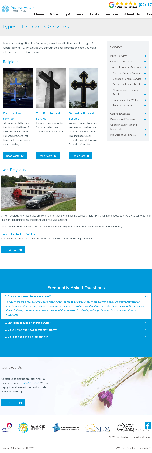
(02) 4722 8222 (142, 430)
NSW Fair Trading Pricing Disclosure (130, 437)
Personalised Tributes (122, 119)
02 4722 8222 (31, 383)
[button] (76, 296)
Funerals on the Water (125, 100)
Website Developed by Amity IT (134, 448)
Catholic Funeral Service (126, 73)
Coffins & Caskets (120, 113)
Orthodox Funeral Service (127, 84)
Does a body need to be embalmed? (29, 296)
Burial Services (118, 56)
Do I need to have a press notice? (28, 336)
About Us (132, 14)
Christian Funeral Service (127, 79)
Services (112, 14)
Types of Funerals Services (125, 67)
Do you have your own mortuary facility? (32, 329)
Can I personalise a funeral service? (29, 323)
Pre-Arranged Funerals (123, 135)
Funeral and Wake (123, 105)
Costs (94, 14)
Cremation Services (121, 61)
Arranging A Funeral (67, 14)
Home (39, 14)
